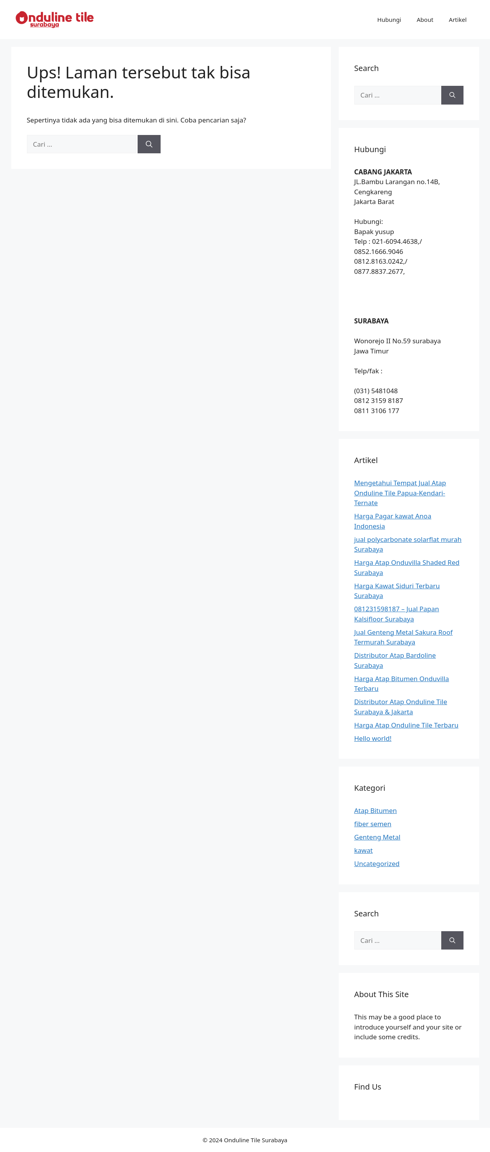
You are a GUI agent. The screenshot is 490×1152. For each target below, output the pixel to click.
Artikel (458, 19)
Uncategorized (377, 863)
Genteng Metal (377, 836)
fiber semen (372, 823)
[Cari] (149, 144)
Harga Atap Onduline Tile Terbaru (406, 725)
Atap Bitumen (375, 810)
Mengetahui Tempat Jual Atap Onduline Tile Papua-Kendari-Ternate (400, 492)
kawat (363, 850)
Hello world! (373, 738)
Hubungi (389, 19)
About (425, 19)
